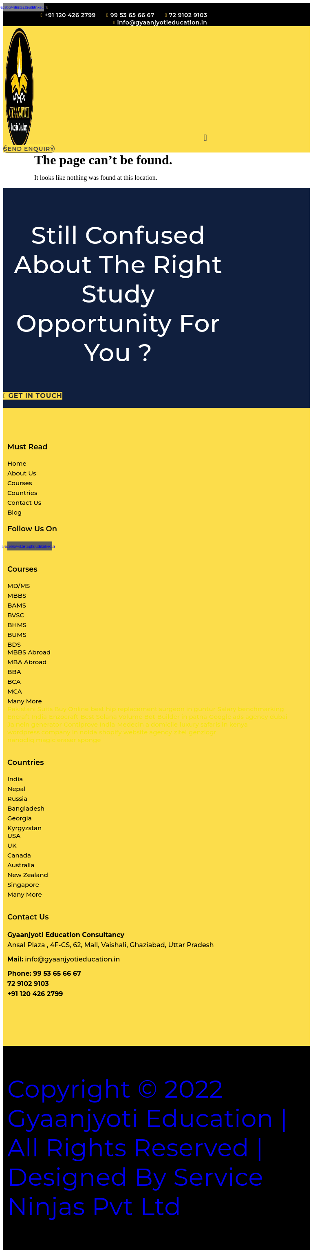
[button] (205, 137)
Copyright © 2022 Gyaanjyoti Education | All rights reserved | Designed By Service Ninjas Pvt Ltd (147, 1147)
